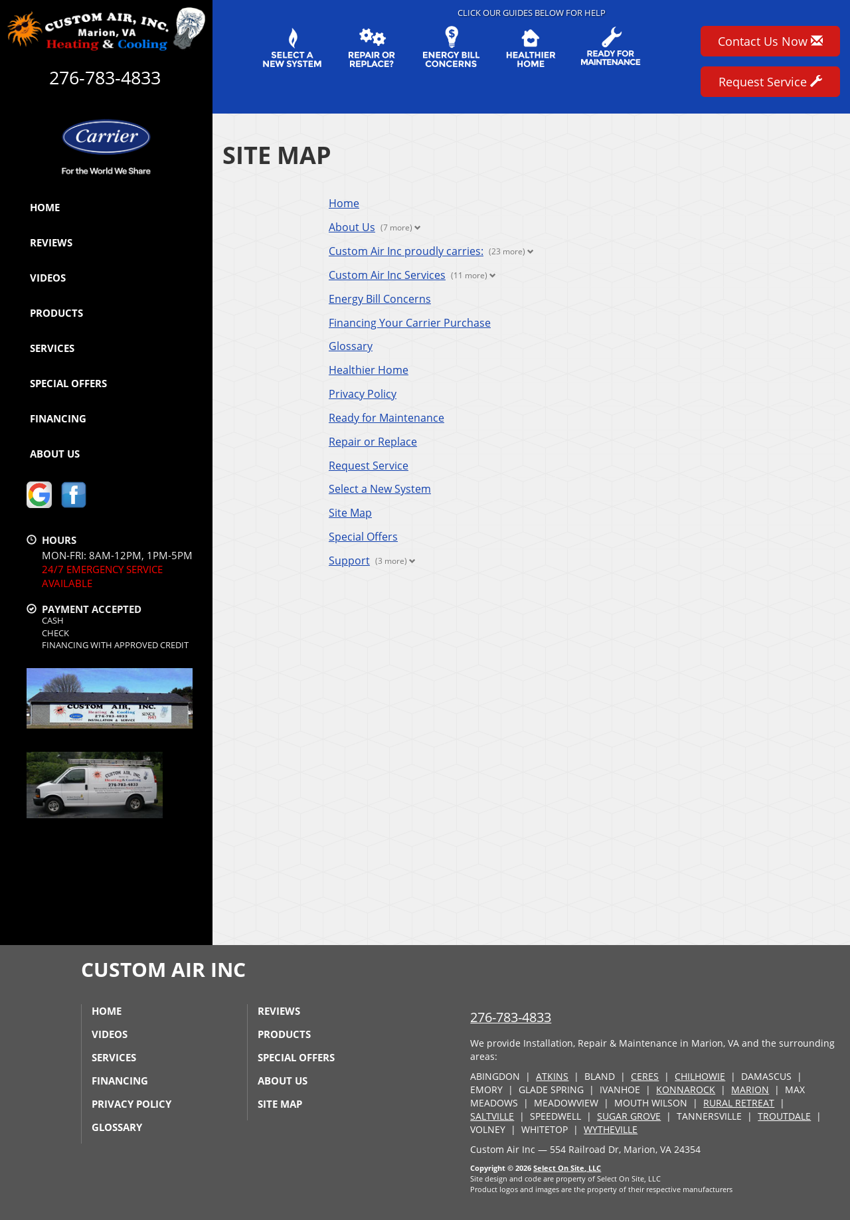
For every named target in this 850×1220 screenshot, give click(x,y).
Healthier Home (368, 370)
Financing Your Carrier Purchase (410, 322)
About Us (55, 453)
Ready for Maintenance (386, 417)
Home (45, 207)
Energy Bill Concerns (380, 299)
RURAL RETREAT (738, 1102)
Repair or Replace (373, 441)
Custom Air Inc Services (387, 275)
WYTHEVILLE (611, 1129)
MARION (750, 1089)
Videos (48, 277)
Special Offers (68, 383)
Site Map (350, 512)
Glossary (351, 346)
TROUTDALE (784, 1116)
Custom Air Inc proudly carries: (406, 251)
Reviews (51, 242)
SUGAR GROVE (629, 1116)
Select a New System (380, 488)
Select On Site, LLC (567, 1168)
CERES (645, 1076)
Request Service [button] (770, 82)
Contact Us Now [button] (770, 41)
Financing (58, 418)
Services (52, 348)
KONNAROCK (685, 1089)
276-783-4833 (510, 1017)
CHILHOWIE (700, 1076)
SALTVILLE (492, 1116)
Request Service (368, 465)
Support (349, 560)
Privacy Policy (362, 394)
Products (56, 312)
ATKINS (552, 1076)
